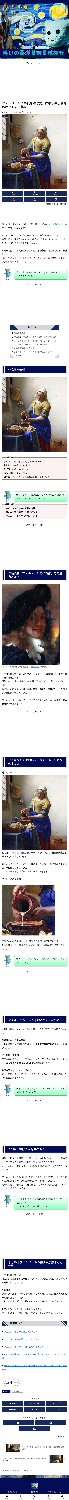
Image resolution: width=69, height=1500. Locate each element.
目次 (30, 327)
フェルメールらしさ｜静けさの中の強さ (31, 345)
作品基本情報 (19, 333)
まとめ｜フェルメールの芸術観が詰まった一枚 (33, 352)
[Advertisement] (34, 81)
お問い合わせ (13, 1492)
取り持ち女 (35, 667)
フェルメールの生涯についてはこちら (22, 1340)
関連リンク (21, 356)
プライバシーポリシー (56, 1492)
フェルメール (17, 1391)
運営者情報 (34, 1492)
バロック (6, 1391)
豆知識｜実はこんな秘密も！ (26, 348)
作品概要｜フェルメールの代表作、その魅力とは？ (35, 337)
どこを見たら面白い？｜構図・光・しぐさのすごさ (35, 341)
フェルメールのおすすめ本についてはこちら (25, 1347)
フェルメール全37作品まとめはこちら (22, 1332)
